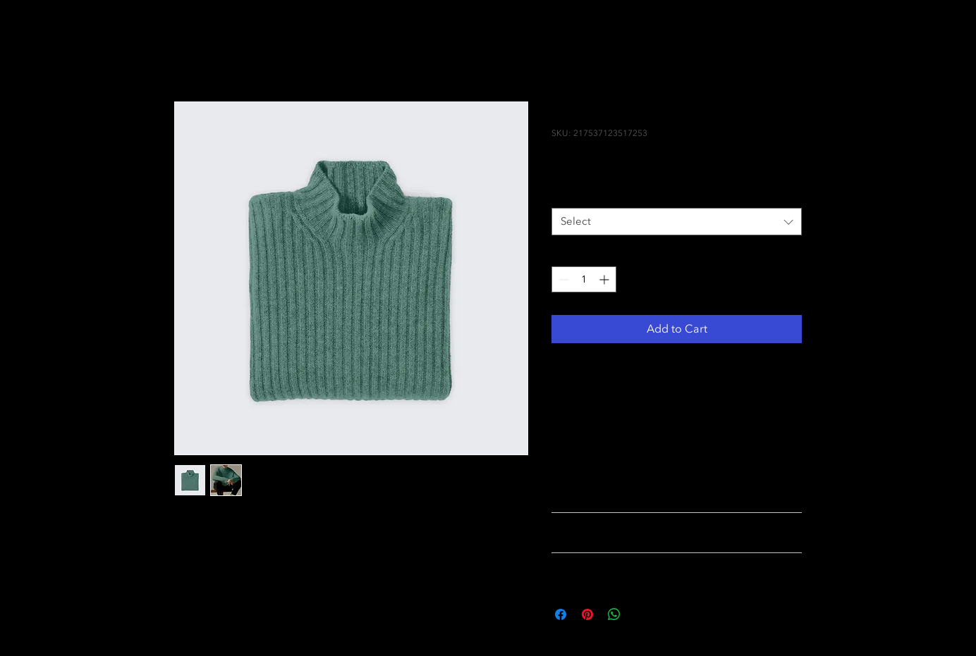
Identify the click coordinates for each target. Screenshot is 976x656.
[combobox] (676, 221)
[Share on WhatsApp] (614, 614)
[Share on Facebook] (560, 614)
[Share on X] (641, 614)
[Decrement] (562, 279)
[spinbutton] (584, 279)
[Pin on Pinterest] (587, 614)
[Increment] (605, 279)
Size (564, 195)
